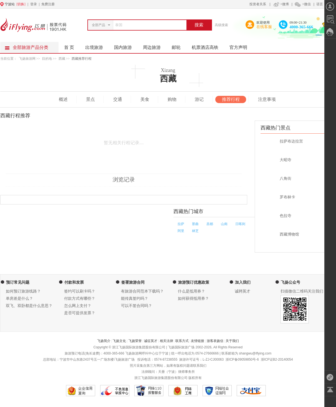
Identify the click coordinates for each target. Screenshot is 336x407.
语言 (319, 4)
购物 (172, 99)
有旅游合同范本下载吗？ (142, 291)
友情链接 (197, 341)
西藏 (62, 59)
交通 (117, 99)
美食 (144, 99)
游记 (199, 99)
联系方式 (182, 341)
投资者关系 (257, 4)
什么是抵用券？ (191, 291)
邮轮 (179, 46)
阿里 (181, 231)
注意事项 (267, 99)
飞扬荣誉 (135, 341)
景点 (90, 99)
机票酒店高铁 (208, 46)
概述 (63, 99)
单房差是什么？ (19, 298)
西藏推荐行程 (82, 59)
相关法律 (166, 341)
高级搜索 (221, 25)
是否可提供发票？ (79, 313)
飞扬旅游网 (27, 59)
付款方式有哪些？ (79, 298)
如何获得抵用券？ (193, 298)
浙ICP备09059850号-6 (242, 359)
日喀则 (240, 224)
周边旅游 (154, 46)
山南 (224, 224)
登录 (33, 4)
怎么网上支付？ (77, 306)
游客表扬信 (215, 341)
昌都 (209, 224)
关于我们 (232, 341)
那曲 (195, 224)
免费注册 (48, 4)
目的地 (47, 59)
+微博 (280, 4)
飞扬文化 (119, 341)
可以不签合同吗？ (136, 306)
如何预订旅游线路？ (23, 291)
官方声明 (241, 46)
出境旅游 (96, 46)
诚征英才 (150, 341)
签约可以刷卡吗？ (79, 291)
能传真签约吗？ (134, 298)
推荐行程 (231, 99)
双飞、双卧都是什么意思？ (29, 306)
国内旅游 (125, 46)
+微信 (302, 4)
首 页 (69, 47)
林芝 (195, 231)
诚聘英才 (242, 291)
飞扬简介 (103, 341)
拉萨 (181, 224)
